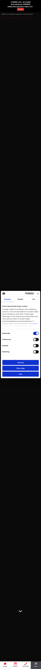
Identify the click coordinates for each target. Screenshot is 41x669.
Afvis (20, 374)
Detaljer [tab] (20, 299)
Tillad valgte (20, 368)
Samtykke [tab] (7, 299)
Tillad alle (20, 362)
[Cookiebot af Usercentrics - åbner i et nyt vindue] (25, 293)
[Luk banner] (38, 293)
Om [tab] (33, 299)
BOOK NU (20, 9)
